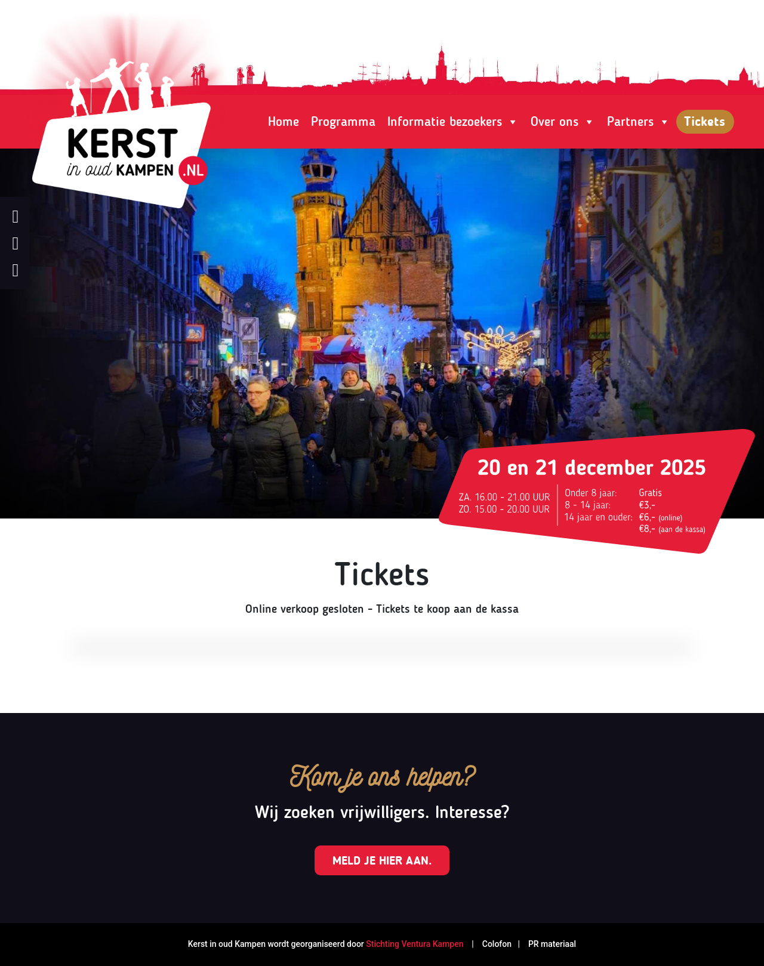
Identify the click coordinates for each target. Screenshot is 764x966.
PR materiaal (552, 944)
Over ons (563, 122)
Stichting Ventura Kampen (414, 944)
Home (283, 121)
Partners (638, 122)
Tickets (704, 121)
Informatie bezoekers (453, 122)
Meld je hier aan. (382, 860)
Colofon (496, 944)
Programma (343, 121)
